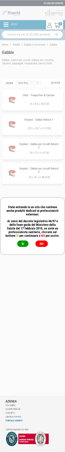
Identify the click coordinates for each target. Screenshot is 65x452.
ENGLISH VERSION (53, 3)
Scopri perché (13, 409)
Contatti (10, 413)
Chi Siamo (10, 405)
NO (42, 244)
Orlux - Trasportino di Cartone (39, 95)
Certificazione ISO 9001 (17, 429)
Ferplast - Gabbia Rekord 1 (38, 119)
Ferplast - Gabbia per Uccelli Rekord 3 (38, 170)
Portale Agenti (14, 420)
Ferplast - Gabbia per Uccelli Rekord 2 (38, 145)
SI (22, 244)
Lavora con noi (13, 416)
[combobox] (29, 82)
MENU (10, 24)
